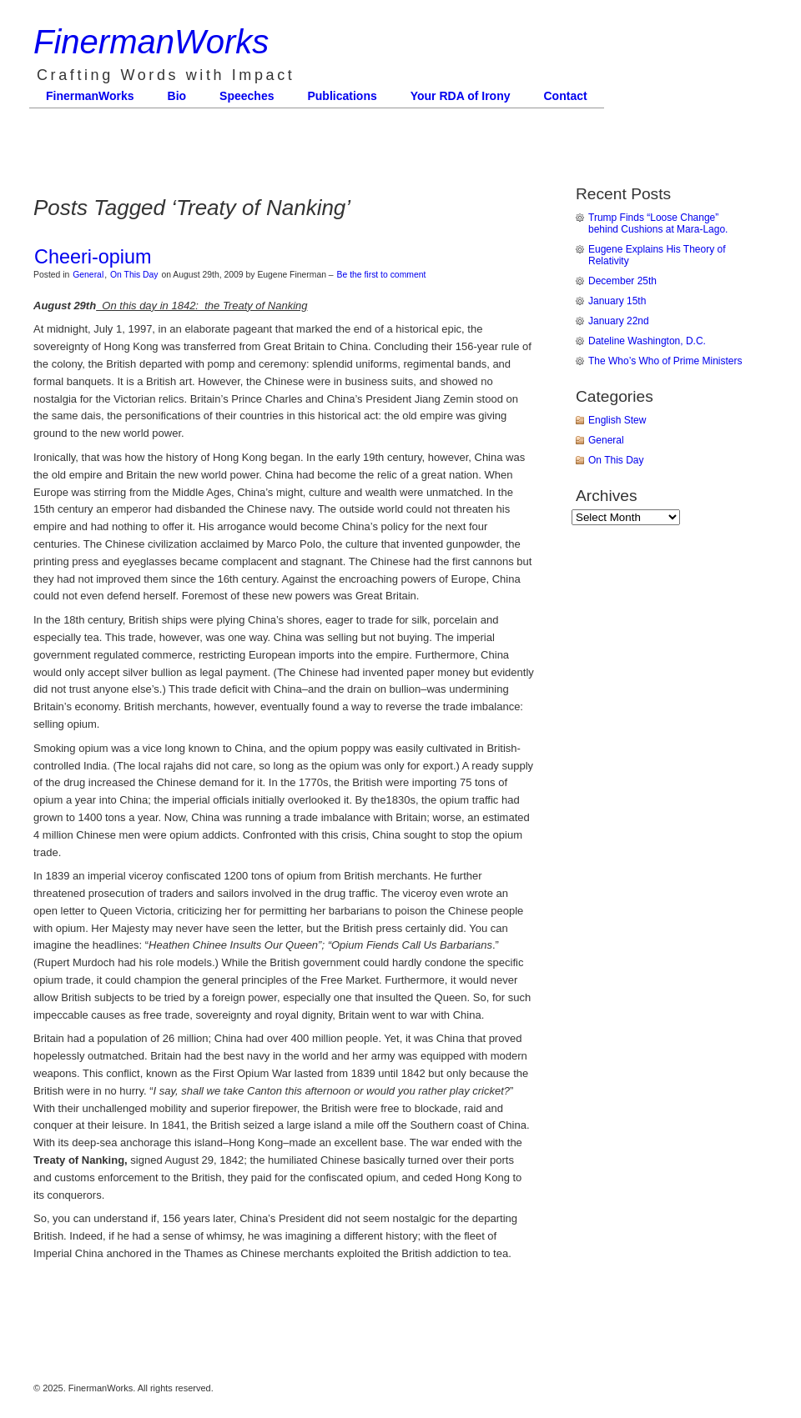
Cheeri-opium (92, 257)
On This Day (134, 274)
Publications (341, 96)
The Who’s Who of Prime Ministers (665, 361)
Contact (565, 96)
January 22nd (618, 321)
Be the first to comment (381, 274)
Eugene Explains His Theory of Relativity (657, 255)
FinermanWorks (151, 41)
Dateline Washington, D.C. (647, 341)
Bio (177, 96)
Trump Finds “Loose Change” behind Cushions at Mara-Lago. (658, 223)
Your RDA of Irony (461, 96)
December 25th (622, 281)
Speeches (246, 96)
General (88, 274)
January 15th (617, 301)
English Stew (617, 420)
